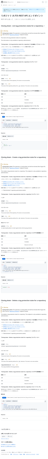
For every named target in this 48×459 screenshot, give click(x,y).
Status (21, 454)
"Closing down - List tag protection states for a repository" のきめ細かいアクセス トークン (23, 44)
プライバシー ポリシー (5, 438)
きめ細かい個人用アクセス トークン (11, 53)
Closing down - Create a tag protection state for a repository (23, 158)
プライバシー (16, 454)
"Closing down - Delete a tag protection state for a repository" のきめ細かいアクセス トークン (24, 319)
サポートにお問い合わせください (8, 446)
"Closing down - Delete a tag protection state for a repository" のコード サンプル (21, 387)
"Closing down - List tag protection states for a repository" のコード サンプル (20, 106)
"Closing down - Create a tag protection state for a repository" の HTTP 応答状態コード (22, 233)
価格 (24, 454)
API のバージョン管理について (35, 9)
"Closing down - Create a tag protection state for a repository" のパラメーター (20, 194)
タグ (15, 5)
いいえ (10, 436)
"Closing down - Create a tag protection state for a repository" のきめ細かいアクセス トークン (24, 176)
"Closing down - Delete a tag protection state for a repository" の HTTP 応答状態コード (22, 371)
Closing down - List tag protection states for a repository (23, 26)
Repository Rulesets (14, 34)
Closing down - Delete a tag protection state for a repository (23, 301)
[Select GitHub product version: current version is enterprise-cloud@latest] (23, 2)
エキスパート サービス (30, 454)
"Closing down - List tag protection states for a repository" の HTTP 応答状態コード (21, 91)
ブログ (37, 454)
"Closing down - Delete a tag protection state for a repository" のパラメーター (20, 337)
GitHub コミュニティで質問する (8, 444)
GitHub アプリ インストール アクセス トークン (14, 51)
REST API (5, 5)
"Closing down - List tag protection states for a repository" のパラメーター (19, 62)
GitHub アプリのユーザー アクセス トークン (13, 49)
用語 (11, 454)
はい (3, 436)
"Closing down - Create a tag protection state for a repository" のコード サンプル (21, 248)
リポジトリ (10, 5)
